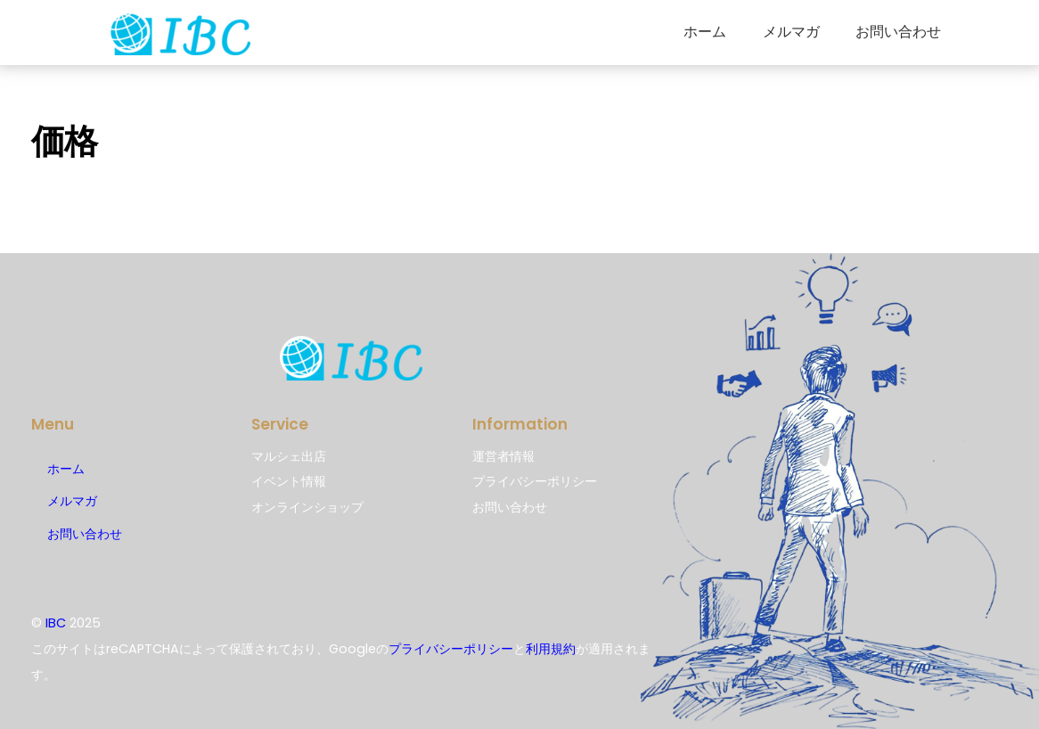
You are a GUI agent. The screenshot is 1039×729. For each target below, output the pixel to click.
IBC (55, 623)
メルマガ (791, 31)
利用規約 (551, 649)
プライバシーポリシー (451, 649)
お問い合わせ (898, 31)
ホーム (704, 31)
